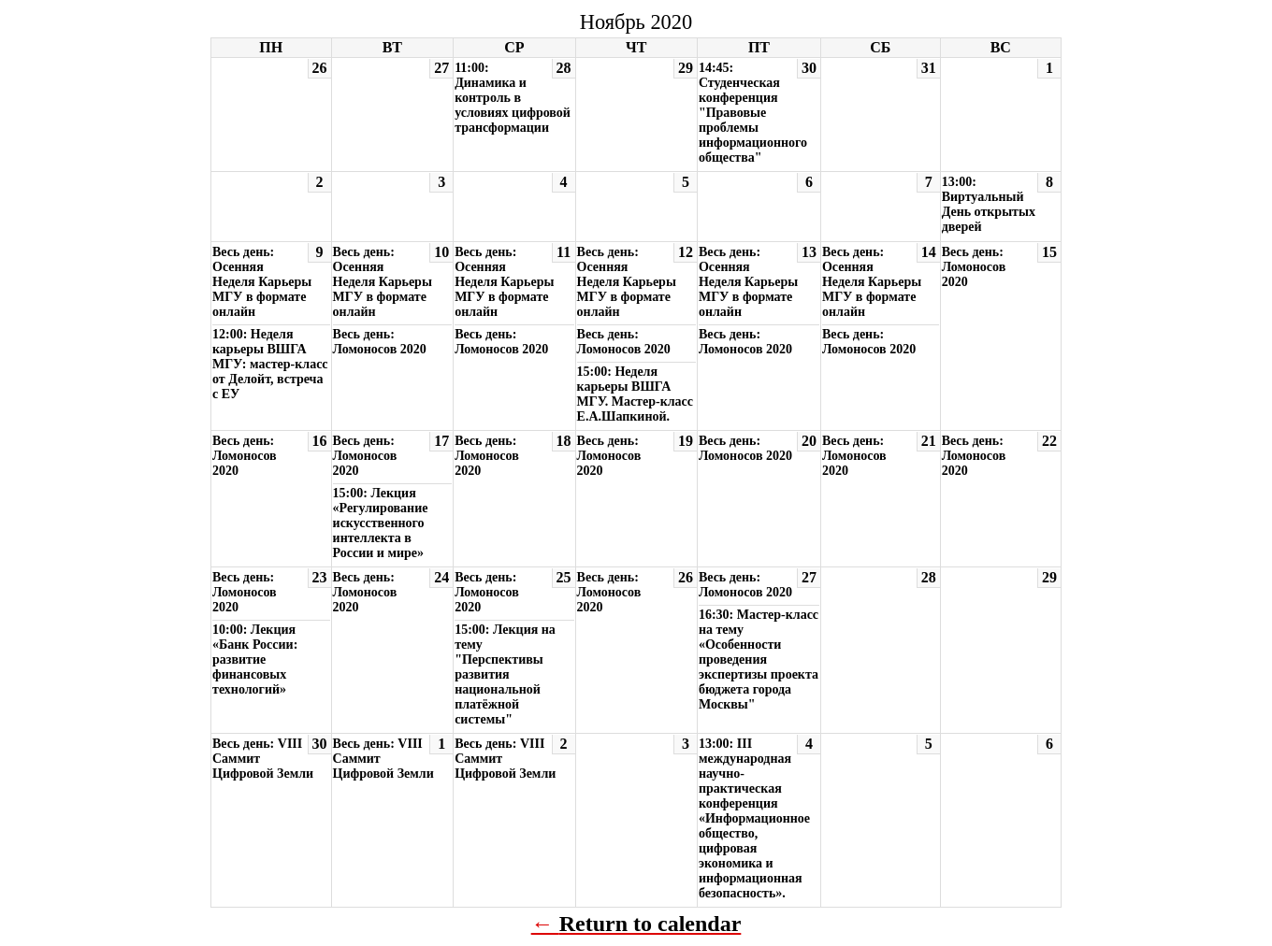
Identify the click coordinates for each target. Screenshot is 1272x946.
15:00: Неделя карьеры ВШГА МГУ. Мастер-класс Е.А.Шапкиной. (635, 394)
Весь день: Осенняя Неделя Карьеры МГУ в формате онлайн (261, 282)
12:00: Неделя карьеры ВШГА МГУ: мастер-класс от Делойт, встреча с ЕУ (270, 364)
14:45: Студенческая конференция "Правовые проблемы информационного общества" (753, 113)
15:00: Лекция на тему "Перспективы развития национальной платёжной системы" (505, 674)
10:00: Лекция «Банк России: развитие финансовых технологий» (254, 659)
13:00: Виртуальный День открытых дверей (988, 204)
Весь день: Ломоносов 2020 (379, 341)
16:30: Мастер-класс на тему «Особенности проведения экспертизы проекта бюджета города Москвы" (758, 659)
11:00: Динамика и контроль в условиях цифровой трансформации (513, 98)
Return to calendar (650, 923)
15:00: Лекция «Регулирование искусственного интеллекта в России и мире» (380, 523)
